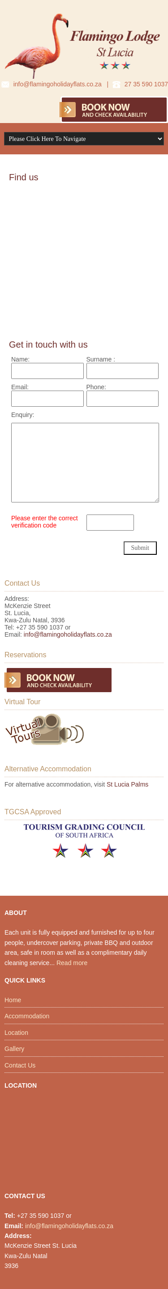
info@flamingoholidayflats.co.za (57, 84)
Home (12, 1000)
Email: (20, 387)
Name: (20, 359)
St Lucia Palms (127, 784)
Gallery (14, 1048)
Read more (71, 962)
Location (16, 1032)
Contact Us (19, 1065)
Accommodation (26, 1016)
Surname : (101, 359)
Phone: (96, 387)
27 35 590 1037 (146, 84)
